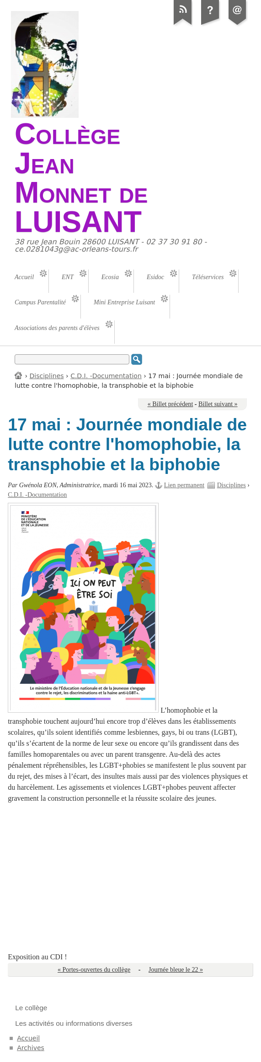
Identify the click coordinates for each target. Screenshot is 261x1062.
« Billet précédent (170, 404)
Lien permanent (184, 485)
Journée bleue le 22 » (176, 969)
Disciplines (47, 376)
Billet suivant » (218, 404)
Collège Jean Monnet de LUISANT (81, 177)
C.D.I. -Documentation (106, 376)
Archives (30, 1047)
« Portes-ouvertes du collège (94, 969)
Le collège (31, 1008)
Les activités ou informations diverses (73, 1023)
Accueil (19, 375)
